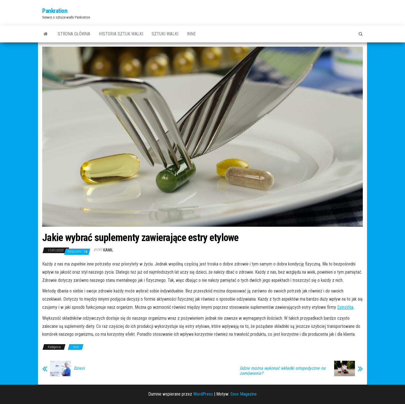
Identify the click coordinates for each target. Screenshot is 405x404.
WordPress (203, 394)
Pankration (55, 10)
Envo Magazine (243, 394)
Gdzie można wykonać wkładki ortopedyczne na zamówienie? (282, 371)
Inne (191, 34)
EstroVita (345, 307)
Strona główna (74, 34)
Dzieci (79, 368)
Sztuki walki (165, 34)
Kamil (108, 250)
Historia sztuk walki (121, 34)
